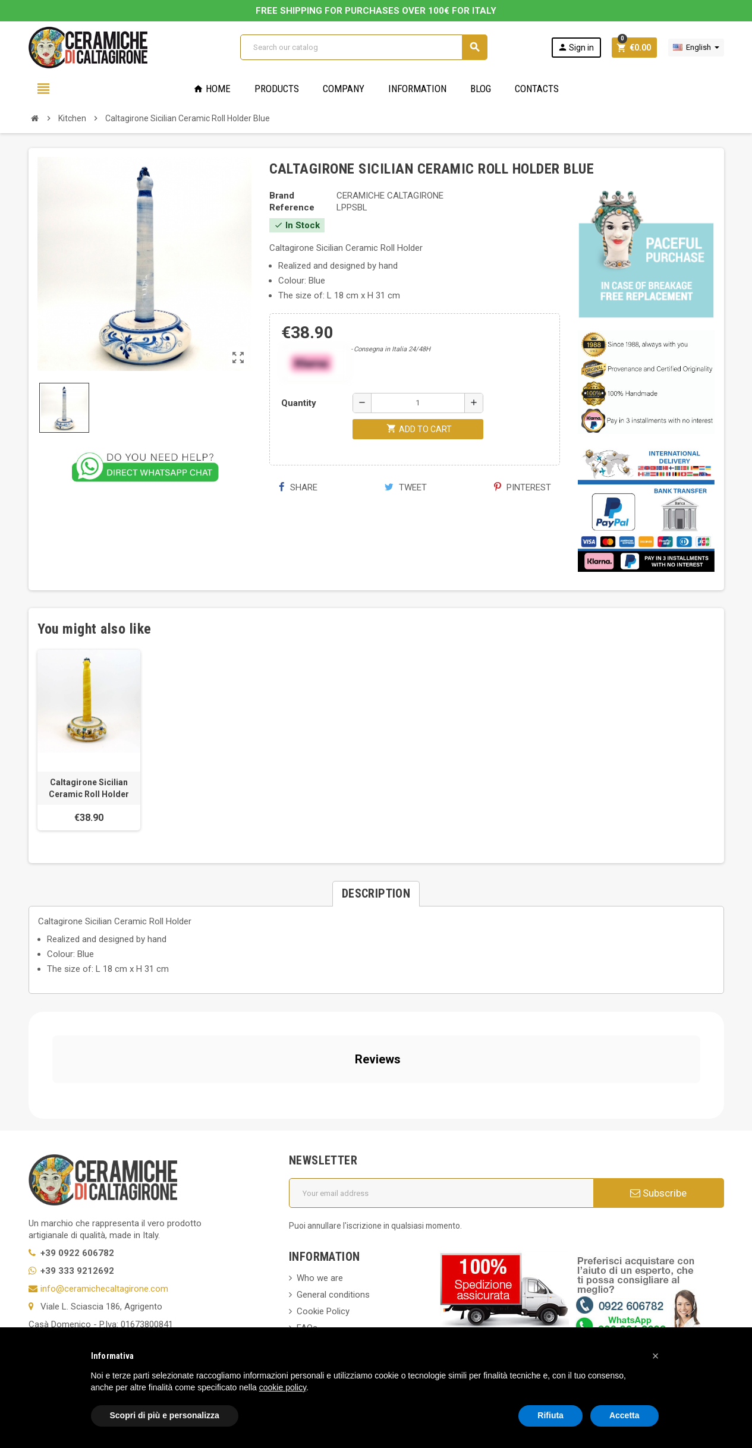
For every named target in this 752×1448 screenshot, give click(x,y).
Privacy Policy (55, 1265)
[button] (655, 1355)
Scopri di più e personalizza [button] (164, 1415)
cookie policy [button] (282, 1387)
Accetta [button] (624, 1415)
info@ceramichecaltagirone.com (104, 1181)
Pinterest (522, 487)
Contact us (318, 1287)
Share (298, 487)
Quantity (298, 403)
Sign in (576, 47)
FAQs (307, 1221)
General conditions (333, 1187)
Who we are (320, 1171)
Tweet (406, 487)
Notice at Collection (67, 1319)
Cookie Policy (55, 1283)
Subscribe (658, 1086)
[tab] (376, 893)
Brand (281, 195)
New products (324, 1271)
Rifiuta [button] (550, 1415)
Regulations (319, 1254)
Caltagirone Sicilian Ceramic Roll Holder (89, 788)
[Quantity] (418, 403)
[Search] (363, 47)
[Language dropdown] (696, 47)
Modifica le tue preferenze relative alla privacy (128, 1301)
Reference (291, 207)
